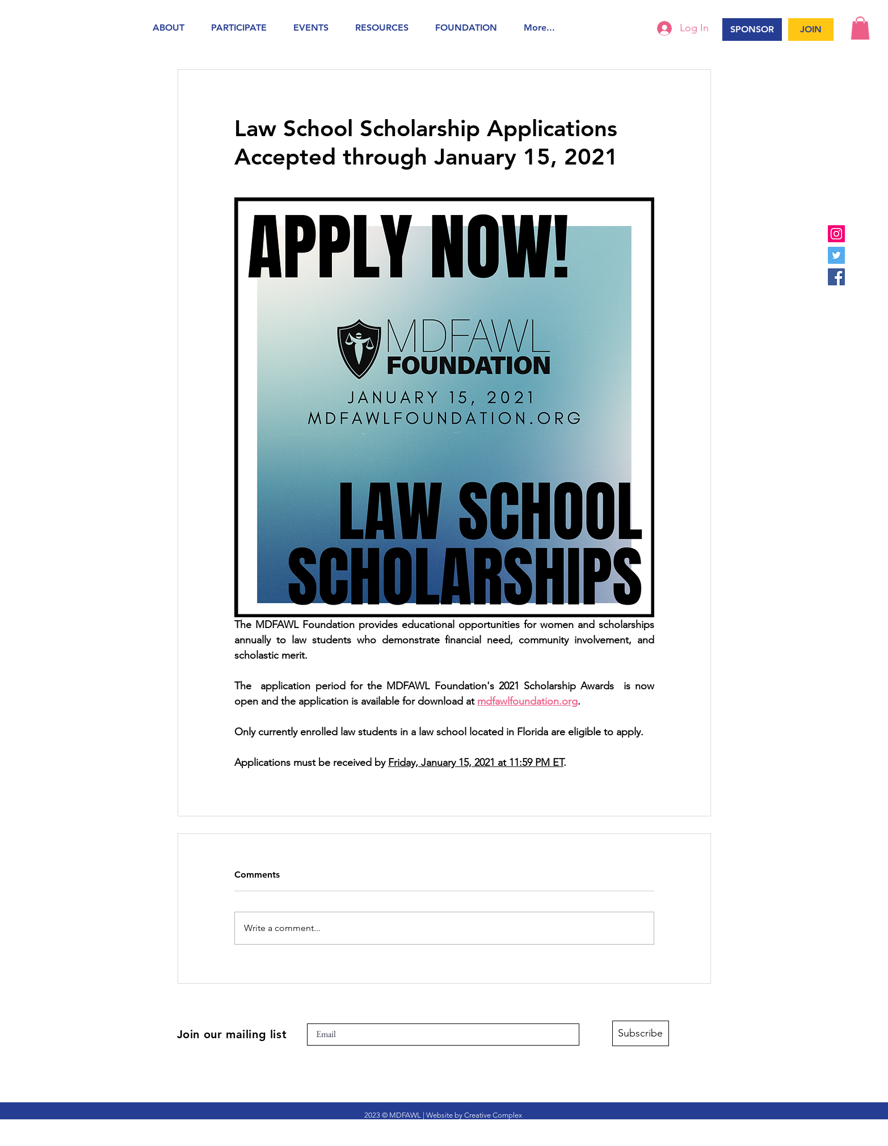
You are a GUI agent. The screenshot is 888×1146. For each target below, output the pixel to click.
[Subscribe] (640, 1033)
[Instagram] (836, 233)
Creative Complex (493, 1115)
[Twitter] (836, 255)
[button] (173, 27)
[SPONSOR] (752, 29)
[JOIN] (811, 29)
